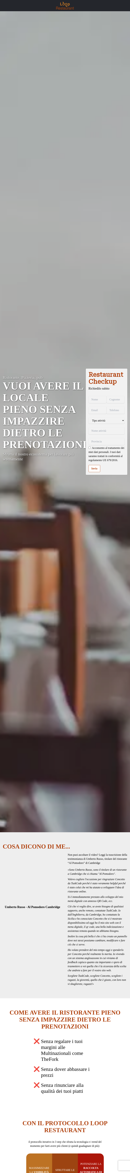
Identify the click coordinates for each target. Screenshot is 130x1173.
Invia (94, 468)
